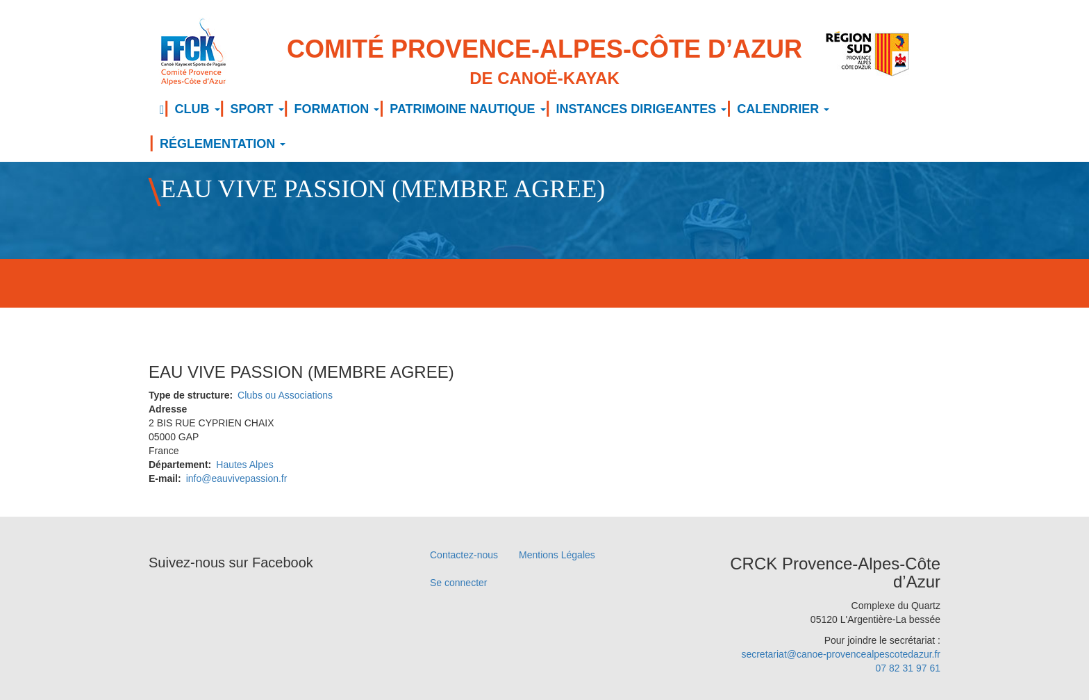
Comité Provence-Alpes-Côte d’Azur (544, 63)
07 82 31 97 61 (908, 668)
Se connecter (459, 582)
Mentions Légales (557, 554)
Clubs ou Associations (285, 395)
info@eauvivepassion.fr (237, 478)
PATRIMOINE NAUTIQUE (467, 109)
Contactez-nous (464, 554)
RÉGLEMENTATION (222, 144)
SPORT (257, 109)
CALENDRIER (783, 109)
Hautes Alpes (245, 464)
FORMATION (337, 109)
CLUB (197, 109)
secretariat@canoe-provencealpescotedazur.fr (840, 654)
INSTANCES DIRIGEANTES (641, 109)
